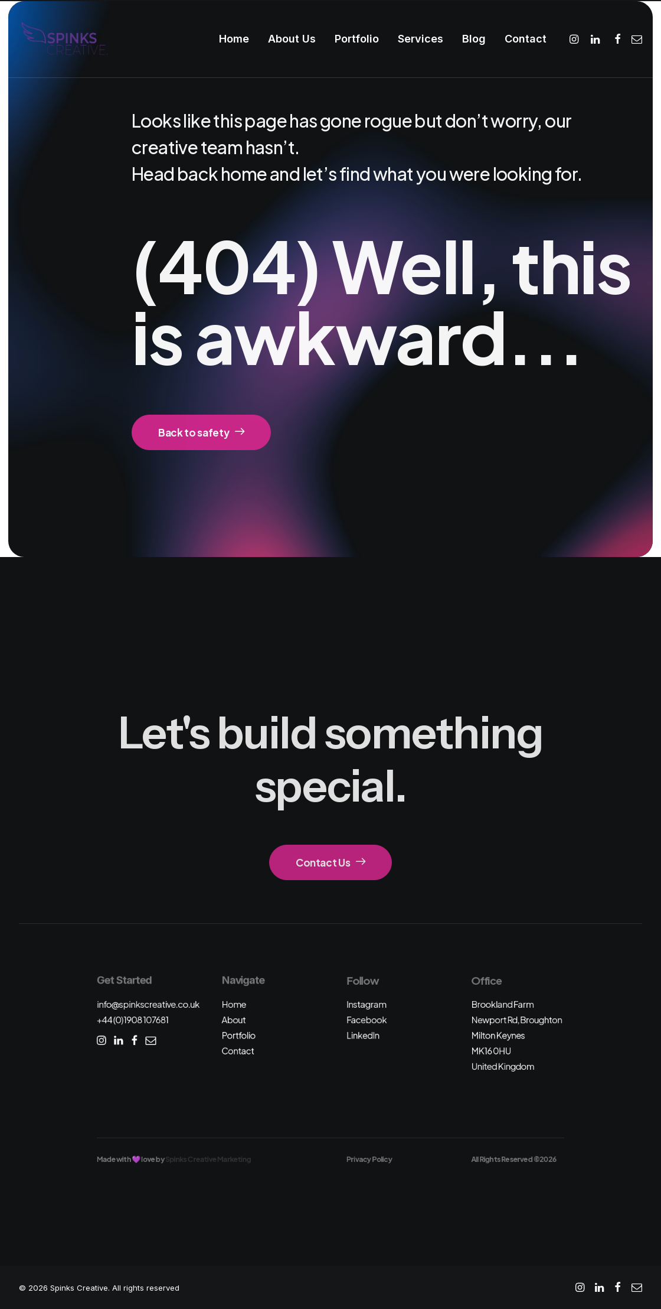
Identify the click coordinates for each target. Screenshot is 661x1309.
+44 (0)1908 (133, 1019)
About (233, 1019)
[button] (576, 39)
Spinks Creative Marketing (208, 1159)
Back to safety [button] (201, 432)
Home (234, 38)
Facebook (366, 1019)
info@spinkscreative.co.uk (148, 1004)
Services (420, 38)
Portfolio (357, 38)
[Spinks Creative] (64, 39)
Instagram (366, 1004)
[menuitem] (234, 39)
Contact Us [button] (330, 862)
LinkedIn (362, 1035)
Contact (526, 38)
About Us (292, 38)
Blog (474, 38)
